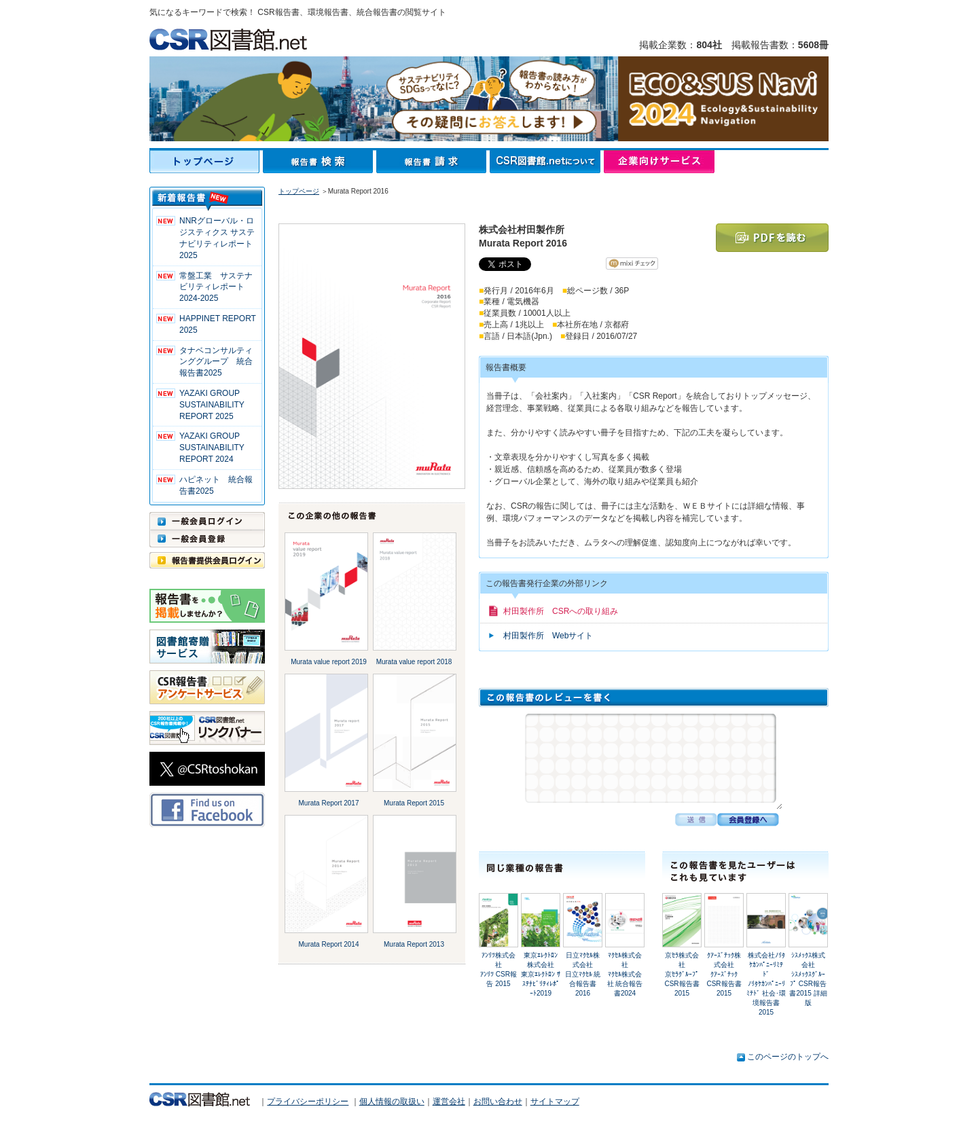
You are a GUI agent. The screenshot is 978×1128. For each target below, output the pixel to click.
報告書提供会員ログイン (207, 560)
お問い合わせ (497, 1101)
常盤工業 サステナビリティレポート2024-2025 (216, 287)
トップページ (206, 161)
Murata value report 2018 (414, 662)
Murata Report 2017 (329, 803)
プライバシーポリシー (307, 1101)
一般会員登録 (207, 538)
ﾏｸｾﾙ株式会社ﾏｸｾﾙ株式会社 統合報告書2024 (625, 974)
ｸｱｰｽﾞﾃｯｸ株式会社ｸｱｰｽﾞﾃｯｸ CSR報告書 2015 (723, 974)
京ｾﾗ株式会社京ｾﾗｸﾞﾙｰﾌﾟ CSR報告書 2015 (685, 974)
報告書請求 (433, 161)
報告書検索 (319, 161)
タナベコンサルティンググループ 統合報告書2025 (216, 362)
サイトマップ (554, 1101)
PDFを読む (772, 237)
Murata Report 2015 (414, 803)
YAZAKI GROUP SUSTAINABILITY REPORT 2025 (211, 404)
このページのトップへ (788, 1056)
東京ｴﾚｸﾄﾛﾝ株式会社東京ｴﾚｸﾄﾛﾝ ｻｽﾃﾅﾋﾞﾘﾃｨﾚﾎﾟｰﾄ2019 (540, 974)
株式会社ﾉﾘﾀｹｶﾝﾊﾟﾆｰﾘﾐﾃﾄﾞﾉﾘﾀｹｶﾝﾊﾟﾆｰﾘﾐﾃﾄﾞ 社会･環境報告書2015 (766, 983)
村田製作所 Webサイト (548, 635)
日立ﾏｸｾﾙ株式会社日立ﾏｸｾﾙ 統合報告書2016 (583, 974)
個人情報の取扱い (391, 1101)
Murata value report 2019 (329, 662)
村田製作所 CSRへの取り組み (560, 611)
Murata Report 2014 (329, 944)
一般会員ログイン (207, 521)
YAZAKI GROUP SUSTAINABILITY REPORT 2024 (211, 447)
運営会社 (449, 1101)
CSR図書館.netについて (547, 161)
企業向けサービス (659, 161)
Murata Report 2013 (414, 944)
